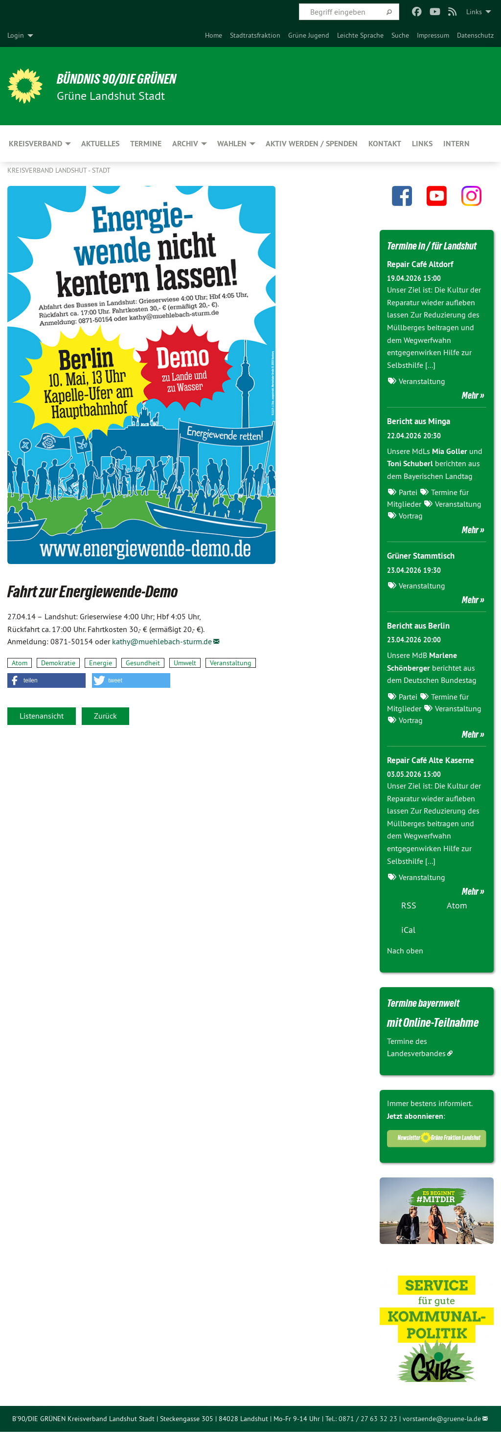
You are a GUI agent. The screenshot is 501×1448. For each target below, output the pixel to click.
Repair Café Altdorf (422, 280)
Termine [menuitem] (145, 143)
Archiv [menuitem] (185, 143)
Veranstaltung (230, 662)
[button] (46, 680)
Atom (19, 662)
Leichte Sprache (360, 35)
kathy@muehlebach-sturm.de (162, 641)
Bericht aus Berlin (421, 641)
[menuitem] (213, 35)
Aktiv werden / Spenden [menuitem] (312, 143)
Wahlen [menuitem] (232, 143)
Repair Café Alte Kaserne (433, 776)
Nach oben (405, 967)
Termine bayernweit (430, 1018)
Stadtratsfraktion (255, 35)
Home (213, 35)
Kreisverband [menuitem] (35, 143)
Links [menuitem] (474, 11)
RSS (408, 921)
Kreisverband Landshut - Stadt (59, 170)
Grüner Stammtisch (423, 572)
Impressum (433, 35)
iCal (408, 945)
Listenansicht (42, 716)
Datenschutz (475, 35)
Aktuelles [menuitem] (100, 143)
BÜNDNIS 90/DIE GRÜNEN (128, 78)
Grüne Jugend (308, 35)
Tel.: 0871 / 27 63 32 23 (361, 1434)
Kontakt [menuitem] (384, 143)
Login (15, 35)
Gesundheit (143, 662)
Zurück (105, 716)
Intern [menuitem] (456, 143)
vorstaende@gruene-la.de (442, 1434)
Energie (100, 662)
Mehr (470, 411)
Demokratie (58, 662)
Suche (400, 35)
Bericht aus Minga (421, 437)
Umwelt (185, 662)
